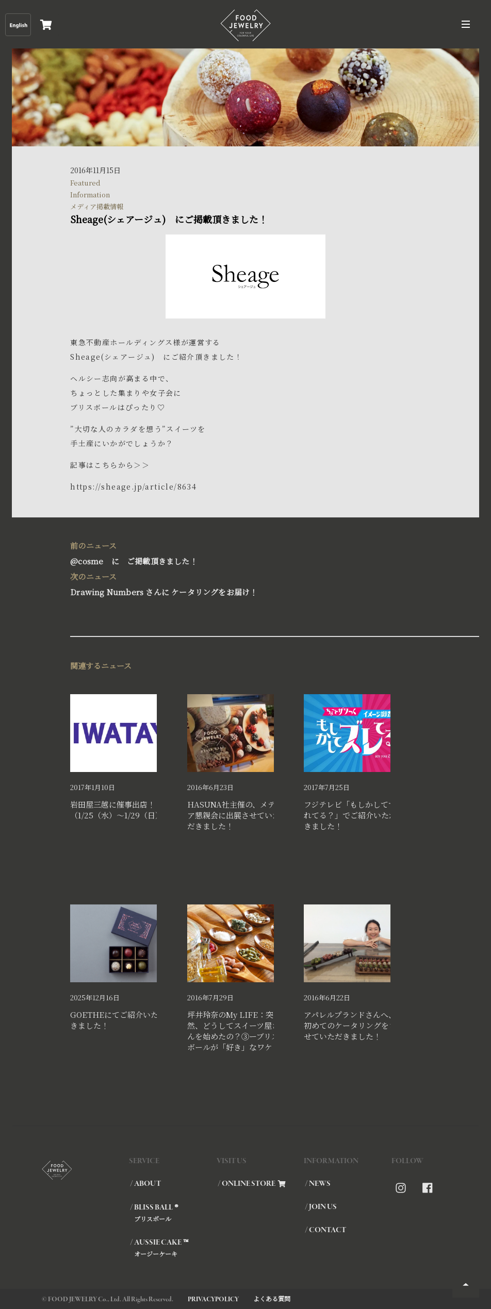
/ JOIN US (321, 1207)
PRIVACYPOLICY (213, 1299)
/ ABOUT (145, 1184)
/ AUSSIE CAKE (173, 1247)
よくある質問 (271, 1298)
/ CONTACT (325, 1230)
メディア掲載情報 (96, 206)
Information (90, 194)
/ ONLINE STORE (252, 1184)
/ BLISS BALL (173, 1212)
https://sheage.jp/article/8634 (133, 486)
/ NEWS (318, 1184)
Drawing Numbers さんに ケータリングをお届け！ (240, 583)
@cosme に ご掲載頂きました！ (240, 552)
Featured (85, 183)
